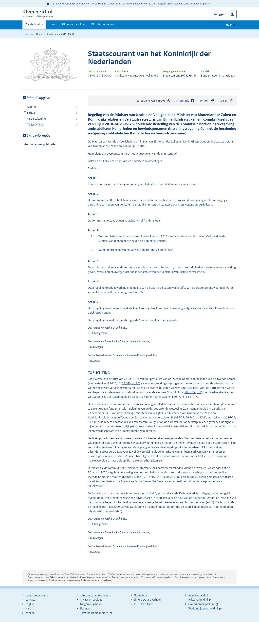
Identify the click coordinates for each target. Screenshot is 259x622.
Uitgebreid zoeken (73, 24)
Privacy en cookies (91, 599)
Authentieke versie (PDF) (152, 101)
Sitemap (85, 608)
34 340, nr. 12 (130, 383)
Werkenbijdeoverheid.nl (203, 608)
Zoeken (30, 613)
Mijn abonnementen (103, 24)
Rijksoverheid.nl (198, 599)
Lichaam (30, 112)
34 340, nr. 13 (194, 417)
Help (28, 608)
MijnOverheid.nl (198, 595)
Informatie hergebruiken (95, 595)
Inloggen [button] (219, 14)
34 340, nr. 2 (164, 477)
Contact (30, 599)
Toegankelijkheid (90, 604)
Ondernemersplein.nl (201, 604)
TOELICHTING (35, 124)
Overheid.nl (32, 25)
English (29, 604)
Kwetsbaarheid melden (94, 613)
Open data (140, 595)
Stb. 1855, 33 (193, 392)
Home (52, 24)
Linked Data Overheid (147, 599)
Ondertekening (36, 118)
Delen (226, 101)
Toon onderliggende (25, 112)
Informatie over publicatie (39, 144)
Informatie (185, 101)
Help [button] (229, 24)
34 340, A (94, 422)
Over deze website (36, 595)
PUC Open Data (143, 604)
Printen (207, 101)
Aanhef (31, 107)
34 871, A (192, 397)
